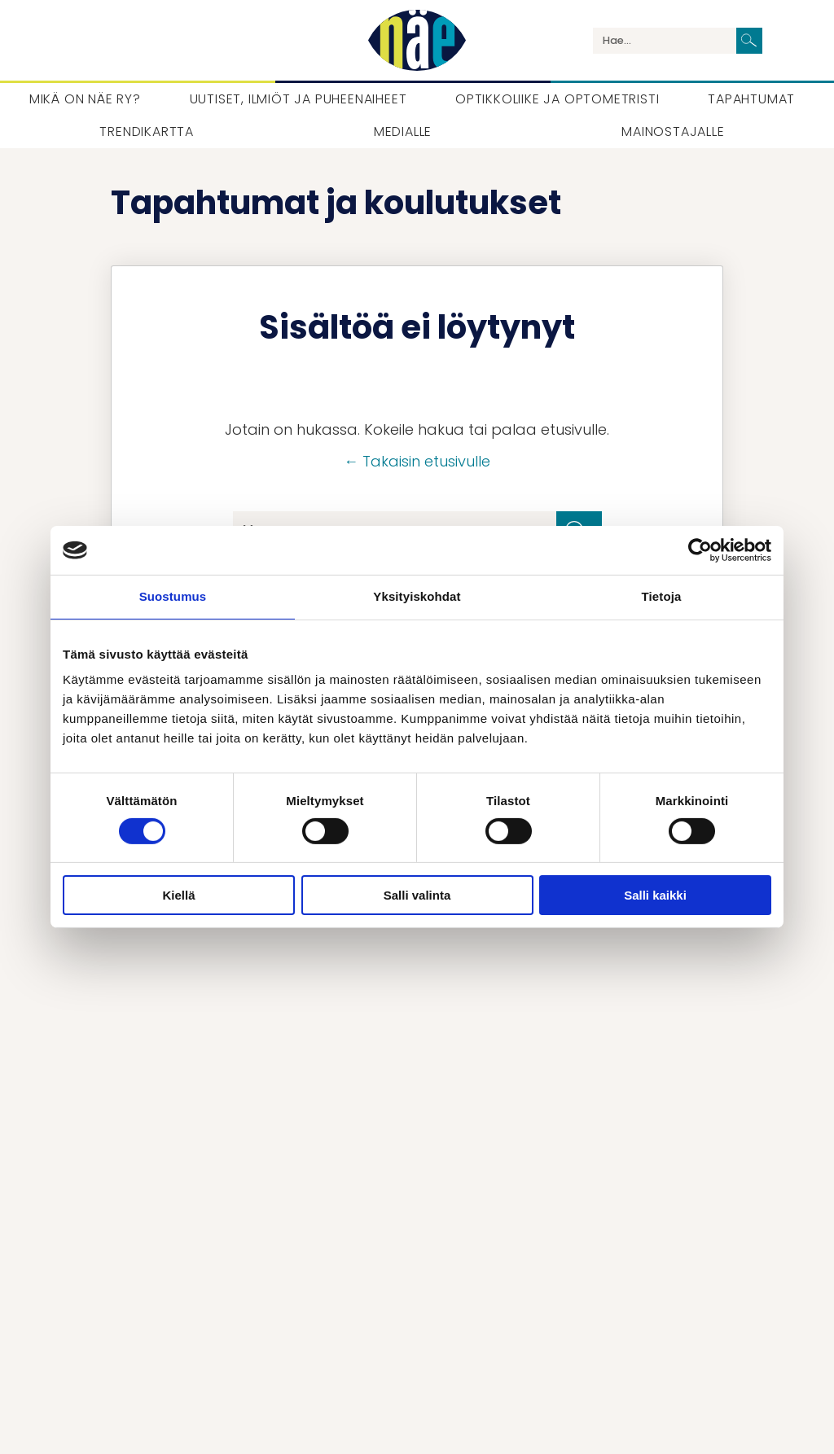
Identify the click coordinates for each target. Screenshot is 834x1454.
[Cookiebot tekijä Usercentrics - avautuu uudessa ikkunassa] (700, 550)
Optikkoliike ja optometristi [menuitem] (557, 99)
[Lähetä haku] (749, 41)
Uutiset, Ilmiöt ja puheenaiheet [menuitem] (298, 99)
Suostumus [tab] (173, 596)
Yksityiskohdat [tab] (416, 596)
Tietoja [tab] (662, 596)
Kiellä (178, 895)
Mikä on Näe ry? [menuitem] (85, 99)
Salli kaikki (655, 895)
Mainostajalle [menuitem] (672, 131)
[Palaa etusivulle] (417, 40)
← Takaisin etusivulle (417, 461)
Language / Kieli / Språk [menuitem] (788, 41)
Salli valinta (417, 895)
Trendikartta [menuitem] (146, 131)
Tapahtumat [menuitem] (751, 99)
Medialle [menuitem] (403, 131)
